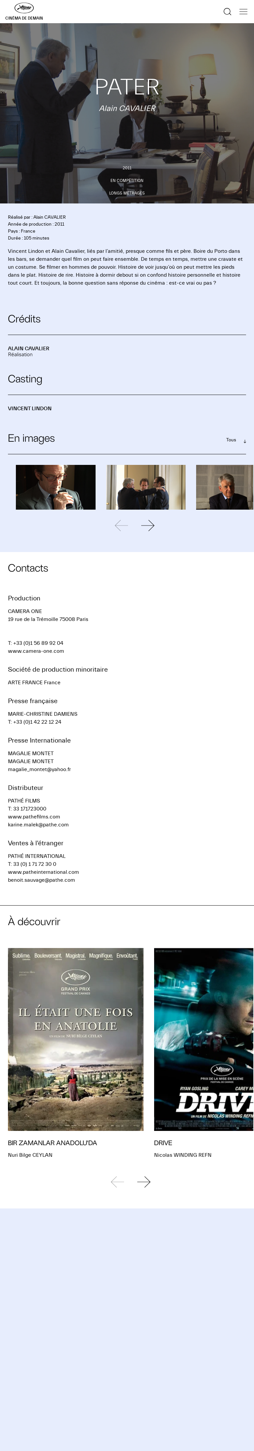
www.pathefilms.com (34, 817)
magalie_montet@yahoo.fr (39, 769)
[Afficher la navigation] (243, 11)
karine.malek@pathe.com (38, 825)
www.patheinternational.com (43, 872)
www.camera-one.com (36, 651)
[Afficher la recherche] (227, 11)
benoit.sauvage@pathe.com (41, 880)
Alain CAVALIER (28, 349)
